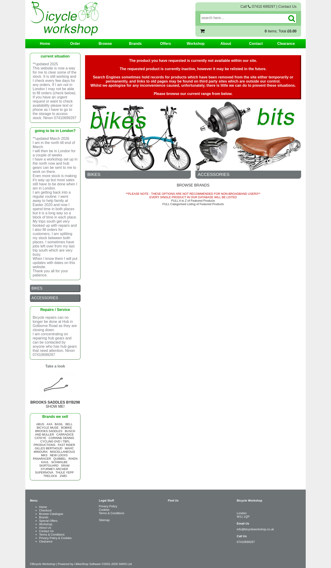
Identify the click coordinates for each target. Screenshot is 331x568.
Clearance (286, 44)
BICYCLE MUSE (48, 427)
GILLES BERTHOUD (48, 448)
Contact (256, 44)
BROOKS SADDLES (48, 431)
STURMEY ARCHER (54, 469)
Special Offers (48, 520)
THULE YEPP (64, 472)
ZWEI (63, 476)
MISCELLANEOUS (62, 451)
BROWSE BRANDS (193, 185)
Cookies (104, 509)
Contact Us (287, 7)
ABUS (40, 424)
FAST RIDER (66, 445)
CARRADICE (65, 434)
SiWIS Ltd (125, 564)
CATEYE (40, 438)
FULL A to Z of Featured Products (193, 200)
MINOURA (41, 451)
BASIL (59, 424)
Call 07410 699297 (257, 7)
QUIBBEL (59, 458)
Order (75, 44)
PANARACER (42, 458)
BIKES (93, 174)
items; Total (281, 31)
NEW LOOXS (59, 455)
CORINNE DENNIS (61, 438)
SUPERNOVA (44, 472)
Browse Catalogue (51, 514)
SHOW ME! (55, 402)
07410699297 (246, 542)
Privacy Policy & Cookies (55, 538)
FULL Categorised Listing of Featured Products (193, 204)
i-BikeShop (81, 564)
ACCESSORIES (214, 174)
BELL (68, 424)
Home (45, 44)
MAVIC (69, 448)
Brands (135, 44)
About (225, 44)
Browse (105, 44)
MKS (44, 455)
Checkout (45, 510)
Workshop (196, 44)
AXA (49, 424)
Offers (165, 44)
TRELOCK (50, 476)
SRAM (65, 465)
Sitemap (104, 520)
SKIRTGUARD (49, 465)
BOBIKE (66, 427)
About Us (45, 527)
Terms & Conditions (52, 534)
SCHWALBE (59, 462)
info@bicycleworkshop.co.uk (255, 529)
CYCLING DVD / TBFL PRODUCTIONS (52, 443)
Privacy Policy (108, 506)
